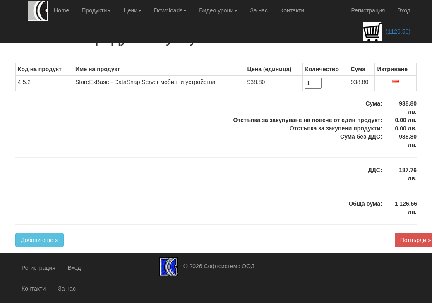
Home (61, 10)
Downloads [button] (170, 10)
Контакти (292, 10)
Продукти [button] (96, 10)
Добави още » (39, 240)
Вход (403, 10)
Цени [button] (132, 10)
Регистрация (368, 10)
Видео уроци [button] (218, 10)
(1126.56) (386, 31)
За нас (259, 10)
